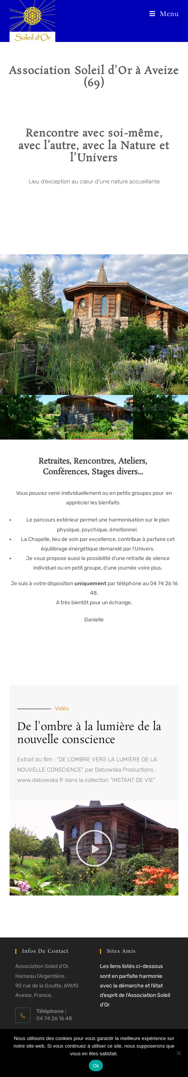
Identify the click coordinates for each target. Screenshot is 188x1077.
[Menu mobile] (164, 14)
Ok (96, 1066)
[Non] (178, 1053)
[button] (94, 848)
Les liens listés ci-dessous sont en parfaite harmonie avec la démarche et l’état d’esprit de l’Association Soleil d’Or (135, 985)
